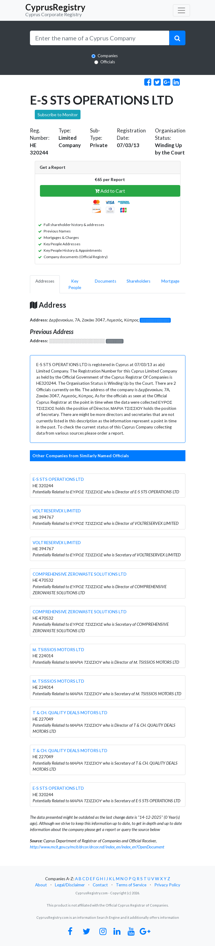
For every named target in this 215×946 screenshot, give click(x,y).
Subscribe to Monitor (58, 114)
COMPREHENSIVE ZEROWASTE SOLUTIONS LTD (80, 574)
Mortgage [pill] (170, 281)
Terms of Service (131, 884)
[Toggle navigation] (181, 10)
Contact (100, 884)
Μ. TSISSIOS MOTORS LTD (58, 649)
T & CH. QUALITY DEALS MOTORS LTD (70, 712)
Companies (108, 55)
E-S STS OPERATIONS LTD (58, 479)
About (41, 884)
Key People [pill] (74, 284)
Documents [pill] (105, 281)
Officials (107, 61)
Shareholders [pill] (138, 281)
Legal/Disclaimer (70, 884)
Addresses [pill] (44, 281)
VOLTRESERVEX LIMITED (57, 510)
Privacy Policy (167, 884)
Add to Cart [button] (110, 191)
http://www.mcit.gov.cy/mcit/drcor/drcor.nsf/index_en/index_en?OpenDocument (97, 846)
